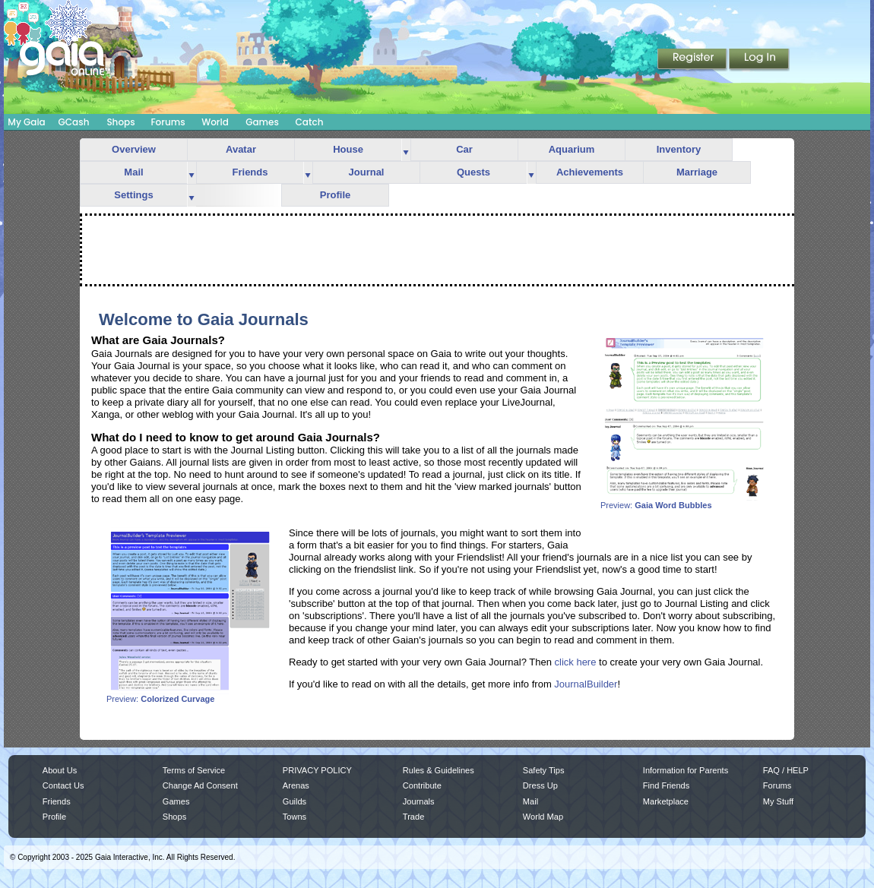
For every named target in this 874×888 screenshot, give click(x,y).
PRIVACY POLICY (317, 770)
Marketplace (666, 801)
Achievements (589, 172)
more (405, 150)
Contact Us (63, 785)
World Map (543, 816)
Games (262, 121)
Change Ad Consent (200, 785)
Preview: (684, 501)
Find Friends (666, 785)
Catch (310, 121)
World (215, 121)
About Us (60, 770)
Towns (294, 816)
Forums (167, 121)
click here (576, 662)
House (348, 149)
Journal (367, 172)
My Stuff (778, 801)
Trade (413, 816)
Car (464, 149)
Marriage (696, 172)
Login (759, 60)
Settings (133, 195)
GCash (74, 121)
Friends (250, 172)
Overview (134, 149)
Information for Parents (685, 770)
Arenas (296, 785)
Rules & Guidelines (438, 770)
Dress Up (540, 785)
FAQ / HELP (786, 770)
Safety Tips (544, 770)
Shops (120, 121)
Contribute (422, 785)
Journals (419, 801)
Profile (335, 195)
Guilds (294, 801)
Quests (473, 172)
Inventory (679, 149)
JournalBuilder (585, 684)
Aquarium (572, 149)
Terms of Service (194, 770)
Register (693, 60)
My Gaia (26, 121)
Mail (133, 172)
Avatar (241, 149)
